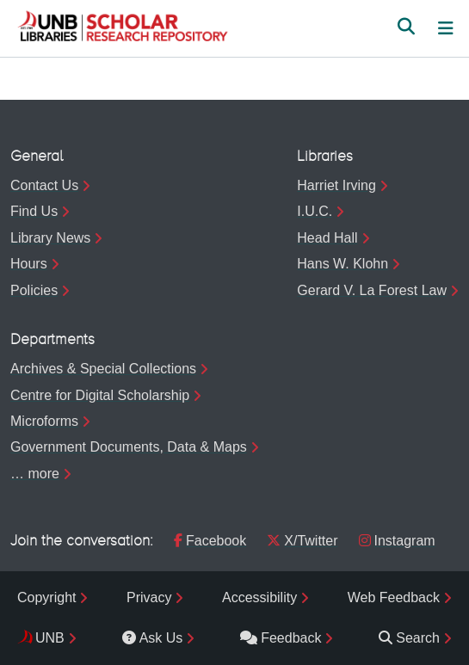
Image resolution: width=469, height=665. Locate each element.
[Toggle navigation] (446, 28)
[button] (122, 28)
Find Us (34, 211)
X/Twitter (302, 540)
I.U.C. (314, 211)
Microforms (44, 421)
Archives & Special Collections (103, 368)
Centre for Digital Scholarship (99, 395)
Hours (28, 263)
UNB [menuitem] (50, 638)
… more (34, 473)
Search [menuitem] (409, 638)
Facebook (210, 540)
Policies (34, 290)
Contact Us (44, 185)
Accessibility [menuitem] (259, 597)
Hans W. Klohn (342, 263)
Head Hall (327, 238)
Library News (50, 238)
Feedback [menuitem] (280, 638)
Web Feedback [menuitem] (394, 597)
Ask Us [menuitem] (152, 638)
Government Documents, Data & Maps (128, 447)
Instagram (397, 540)
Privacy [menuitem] (149, 597)
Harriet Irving (336, 185)
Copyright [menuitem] (46, 597)
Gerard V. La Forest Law (372, 290)
